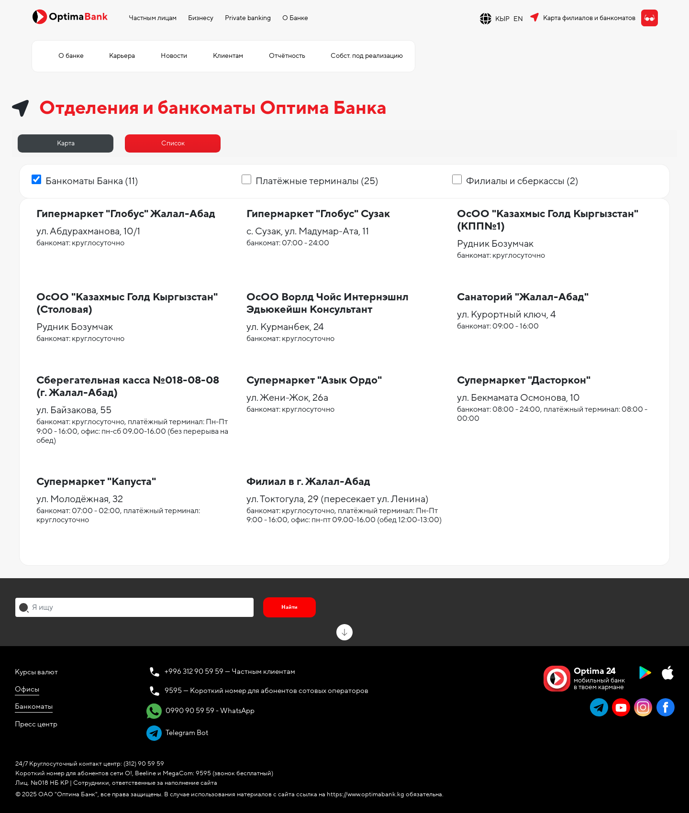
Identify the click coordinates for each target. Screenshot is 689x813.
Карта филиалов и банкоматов (589, 17)
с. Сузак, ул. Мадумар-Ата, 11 (307, 231)
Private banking (248, 17)
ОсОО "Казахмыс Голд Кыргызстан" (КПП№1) (547, 220)
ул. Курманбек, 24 (285, 327)
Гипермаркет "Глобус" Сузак (318, 214)
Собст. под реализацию (367, 55)
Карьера (122, 55)
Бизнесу (200, 17)
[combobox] (134, 607)
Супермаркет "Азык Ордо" (314, 380)
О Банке (295, 17)
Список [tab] (173, 143)
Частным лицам (153, 17)
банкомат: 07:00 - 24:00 (287, 243)
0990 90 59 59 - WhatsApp (200, 711)
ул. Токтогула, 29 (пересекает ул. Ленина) (337, 499)
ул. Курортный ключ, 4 (506, 314)
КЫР (502, 18)
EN (518, 18)
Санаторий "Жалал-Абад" (523, 297)
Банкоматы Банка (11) (91, 181)
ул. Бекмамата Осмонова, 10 (518, 398)
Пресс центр (36, 724)
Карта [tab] (66, 143)
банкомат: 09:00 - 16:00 (498, 326)
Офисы (27, 689)
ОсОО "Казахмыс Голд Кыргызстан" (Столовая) (127, 303)
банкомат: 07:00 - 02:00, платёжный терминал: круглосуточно (118, 515)
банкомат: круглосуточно (80, 243)
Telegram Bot (177, 733)
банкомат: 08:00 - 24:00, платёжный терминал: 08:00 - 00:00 (552, 414)
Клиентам (228, 55)
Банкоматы (34, 706)
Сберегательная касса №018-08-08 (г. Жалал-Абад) (127, 387)
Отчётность (287, 55)
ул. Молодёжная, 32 (79, 499)
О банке (71, 55)
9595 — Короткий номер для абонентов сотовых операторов (266, 690)
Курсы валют (36, 672)
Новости (174, 55)
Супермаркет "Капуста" (96, 482)
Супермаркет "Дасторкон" (523, 380)
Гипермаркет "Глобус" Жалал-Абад (125, 214)
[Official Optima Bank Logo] (70, 16)
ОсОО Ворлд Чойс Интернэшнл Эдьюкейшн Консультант (327, 303)
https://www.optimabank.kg (365, 794)
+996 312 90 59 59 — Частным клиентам (230, 671)
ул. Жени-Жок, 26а (287, 398)
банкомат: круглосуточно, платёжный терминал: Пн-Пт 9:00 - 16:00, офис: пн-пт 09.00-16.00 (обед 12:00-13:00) (344, 515)
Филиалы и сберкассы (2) (522, 181)
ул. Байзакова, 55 (73, 410)
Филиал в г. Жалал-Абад (308, 482)
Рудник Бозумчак (495, 244)
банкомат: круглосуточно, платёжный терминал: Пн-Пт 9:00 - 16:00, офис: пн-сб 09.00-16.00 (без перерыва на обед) (132, 431)
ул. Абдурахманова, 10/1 (88, 231)
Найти (289, 607)
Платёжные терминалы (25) (317, 181)
